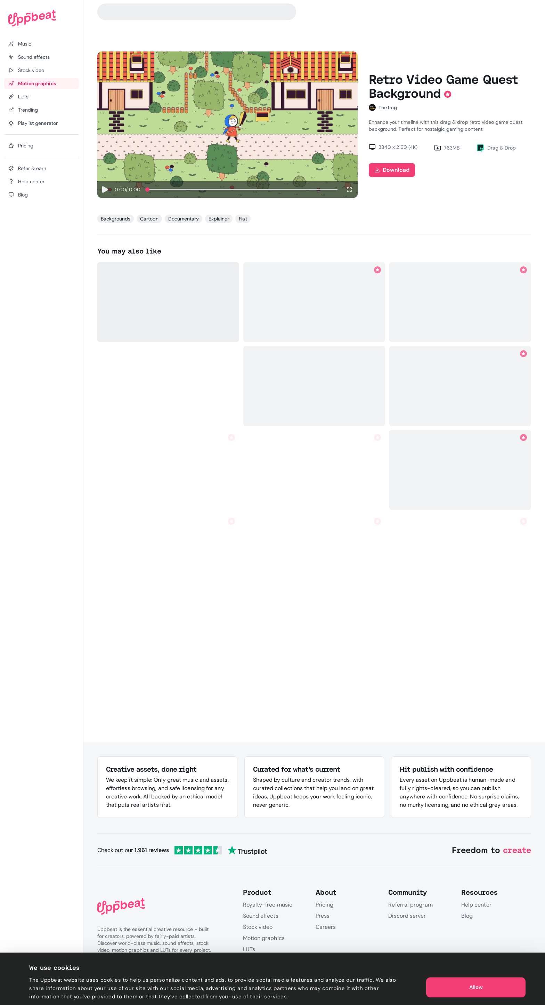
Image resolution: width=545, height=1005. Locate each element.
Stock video (258, 927)
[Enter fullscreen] (349, 189)
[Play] (104, 189)
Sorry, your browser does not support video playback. (227, 124)
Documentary (183, 219)
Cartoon (149, 219)
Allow (476, 970)
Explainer (219, 219)
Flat (243, 219)
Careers (326, 927)
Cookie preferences (54, 991)
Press (323, 915)
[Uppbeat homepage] (41, 18)
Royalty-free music (267, 904)
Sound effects (260, 915)
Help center (476, 904)
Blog (467, 915)
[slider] (147, 189)
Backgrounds (115, 219)
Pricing (325, 904)
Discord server (407, 915)
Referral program (410, 904)
